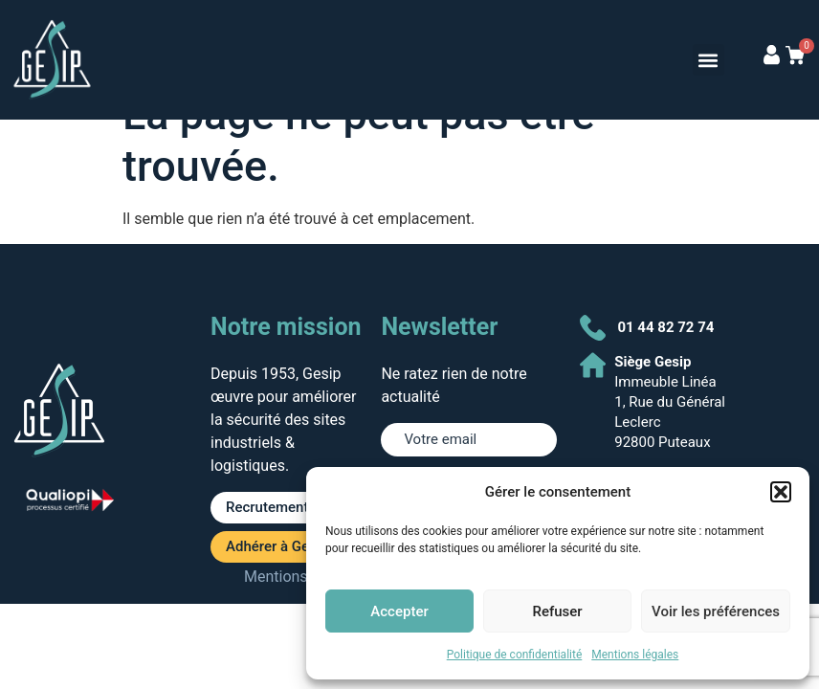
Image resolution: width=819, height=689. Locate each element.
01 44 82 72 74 (665, 327)
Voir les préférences (716, 611)
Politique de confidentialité (515, 654)
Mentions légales (634, 654)
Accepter (399, 611)
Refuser (557, 611)
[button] (780, 491)
